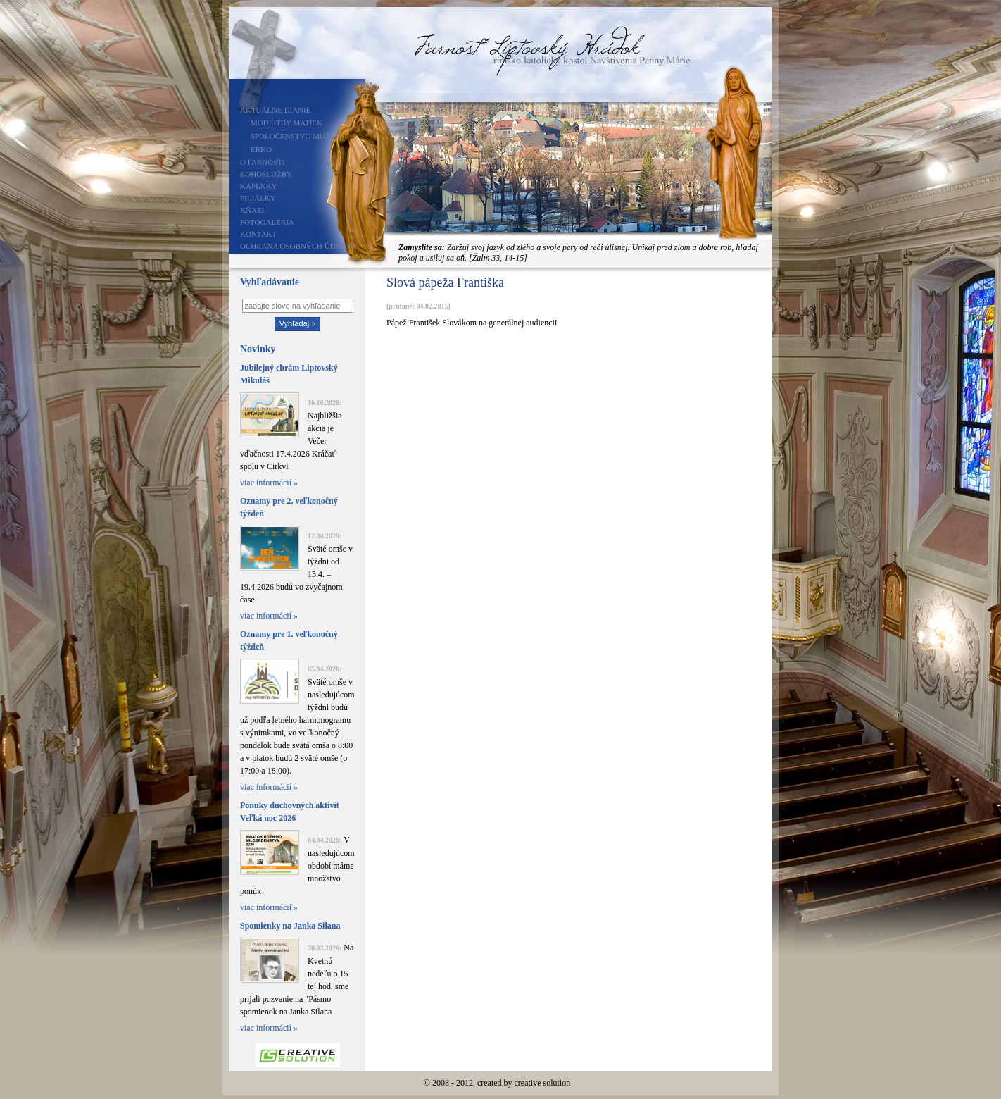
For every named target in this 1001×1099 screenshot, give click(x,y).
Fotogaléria (267, 222)
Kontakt (258, 234)
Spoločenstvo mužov (296, 136)
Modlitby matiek (286, 122)
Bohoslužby (266, 174)
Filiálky (258, 198)
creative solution (543, 1083)
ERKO (261, 149)
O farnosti (262, 162)
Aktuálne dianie (275, 110)
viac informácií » (269, 483)
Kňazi (252, 210)
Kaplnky (258, 186)
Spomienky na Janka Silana (290, 926)
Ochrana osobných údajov (297, 246)
